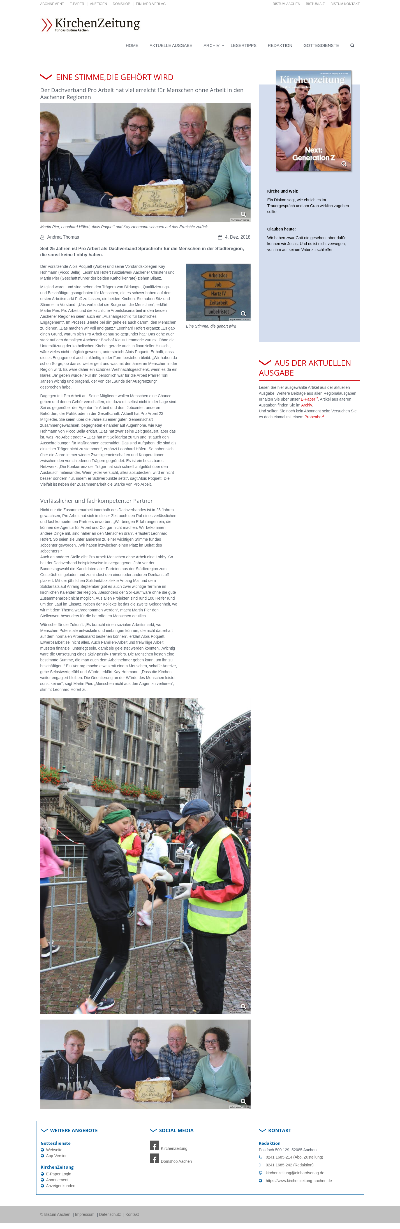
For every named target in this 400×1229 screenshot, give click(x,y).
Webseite (54, 1150)
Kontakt (132, 1214)
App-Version (57, 1155)
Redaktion (280, 45)
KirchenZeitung (168, 1148)
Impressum (85, 1214)
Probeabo (313, 417)
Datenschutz (110, 1214)
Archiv (306, 405)
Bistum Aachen (286, 4)
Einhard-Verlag (151, 4)
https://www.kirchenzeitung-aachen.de (299, 1180)
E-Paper (77, 4)
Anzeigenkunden (60, 1186)
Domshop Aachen (171, 1161)
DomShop (121, 4)
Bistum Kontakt (345, 4)
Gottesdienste (321, 45)
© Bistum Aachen (55, 1214)
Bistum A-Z (315, 4)
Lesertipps (243, 45)
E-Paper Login (58, 1174)
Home (132, 45)
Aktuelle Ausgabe (171, 45)
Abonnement (52, 4)
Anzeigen (98, 4)
